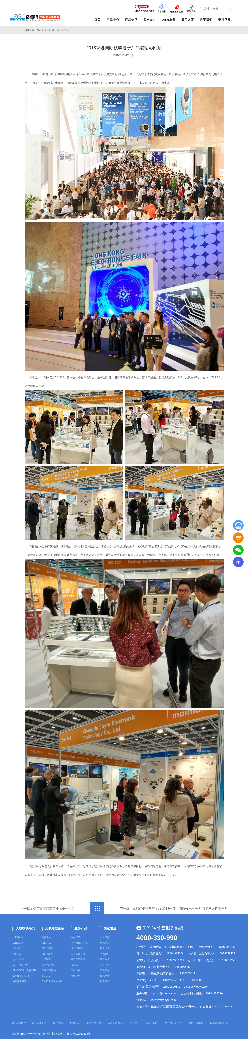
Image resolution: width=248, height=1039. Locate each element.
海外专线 (58, 1022)
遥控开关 (46, 942)
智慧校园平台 (94, 1022)
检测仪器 (75, 1022)
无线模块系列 (25, 928)
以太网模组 (77, 948)
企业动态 (105, 937)
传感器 (74, 964)
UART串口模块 (20, 964)
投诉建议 (105, 981)
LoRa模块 (17, 937)
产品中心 (113, 19)
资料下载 (225, 19)
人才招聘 (105, 964)
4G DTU (46, 975)
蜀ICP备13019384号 (78, 1033)
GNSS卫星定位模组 (52, 981)
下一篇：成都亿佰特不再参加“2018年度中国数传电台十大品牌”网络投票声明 (174, 908)
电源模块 (75, 975)
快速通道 (110, 928)
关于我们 (206, 19)
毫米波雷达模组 (20, 975)
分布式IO (76, 937)
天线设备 (75, 970)
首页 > (40, 30)
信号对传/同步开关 (80, 942)
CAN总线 (46, 959)
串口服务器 (47, 948)
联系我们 (105, 953)
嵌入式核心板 (78, 953)
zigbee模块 (18, 959)
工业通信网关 (49, 970)
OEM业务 (169, 19)
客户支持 (150, 19)
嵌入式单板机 (78, 959)
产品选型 (131, 19)
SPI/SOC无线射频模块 (24, 970)
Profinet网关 (48, 953)
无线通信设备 (54, 928)
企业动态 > (62, 30)
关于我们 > (50, 30)
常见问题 (105, 970)
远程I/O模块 (48, 964)
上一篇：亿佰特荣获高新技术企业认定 (47, 908)
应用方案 (188, 19)
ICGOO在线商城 (219, 1022)
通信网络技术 (196, 1022)
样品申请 (105, 975)
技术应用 (105, 948)
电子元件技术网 (173, 1022)
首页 (98, 19)
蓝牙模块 (17, 948)
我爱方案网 (152, 1022)
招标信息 (133, 1022)
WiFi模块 (17, 953)
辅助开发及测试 (20, 981)
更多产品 (80, 928)
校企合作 (105, 959)
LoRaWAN (17, 942)
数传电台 (46, 937)
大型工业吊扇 (39, 1022)
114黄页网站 (115, 1022)
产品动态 (105, 942)
